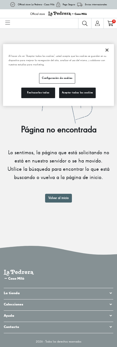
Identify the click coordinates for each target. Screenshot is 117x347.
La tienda (58, 293)
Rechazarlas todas (38, 92)
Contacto (58, 327)
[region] (58, 75)
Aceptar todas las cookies (77, 92)
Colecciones (58, 304)
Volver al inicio (58, 198)
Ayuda (58, 315)
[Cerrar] (106, 50)
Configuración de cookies (57, 78)
